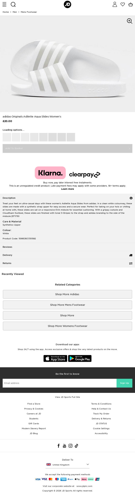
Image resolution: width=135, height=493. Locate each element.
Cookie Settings (101, 428)
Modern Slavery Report (34, 428)
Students (33, 418)
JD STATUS (101, 423)
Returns (7, 263)
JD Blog (34, 433)
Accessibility (101, 433)
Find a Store (33, 404)
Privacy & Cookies (33, 408)
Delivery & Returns (101, 418)
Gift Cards (33, 423)
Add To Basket (14, 148)
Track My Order (101, 413)
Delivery (7, 255)
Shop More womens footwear (67, 326)
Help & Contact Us (101, 408)
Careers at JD (34, 413)
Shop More (67, 315)
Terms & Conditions (101, 404)
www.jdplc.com (84, 486)
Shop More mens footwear (67, 304)
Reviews (7, 247)
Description (9, 198)
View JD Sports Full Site (67, 397)
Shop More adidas (67, 294)
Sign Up (124, 383)
